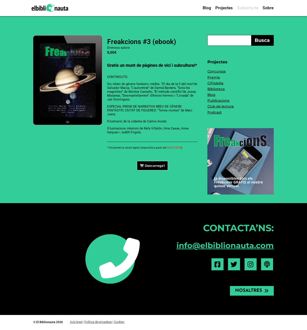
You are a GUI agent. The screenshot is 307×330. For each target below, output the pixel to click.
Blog (207, 7)
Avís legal (76, 322)
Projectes (224, 7)
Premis (213, 77)
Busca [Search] (262, 40)
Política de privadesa (98, 322)
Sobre (268, 7)
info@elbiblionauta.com (225, 245)
